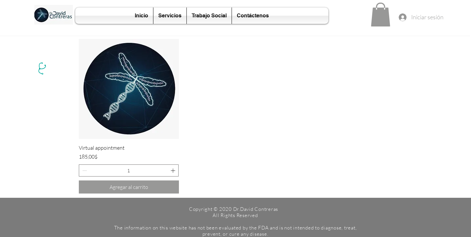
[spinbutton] (128, 170)
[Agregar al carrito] (129, 187)
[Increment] (173, 170)
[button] (381, 14)
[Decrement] (84, 170)
